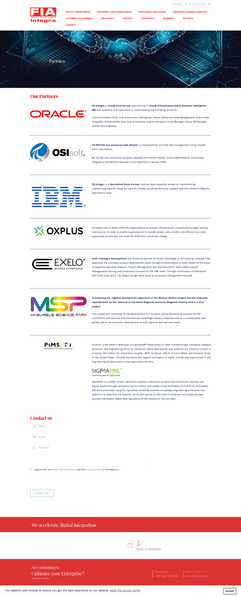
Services (127, 18)
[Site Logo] (43, 15)
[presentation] (55, 480)
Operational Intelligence (152, 11)
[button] (209, 4)
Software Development (79, 18)
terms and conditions (64, 469)
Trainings (168, 18)
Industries (107, 18)
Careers (177, 4)
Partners (188, 18)
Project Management (78, 11)
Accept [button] (230, 591)
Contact (71, 24)
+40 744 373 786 (196, 4)
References (147, 18)
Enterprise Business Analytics (190, 11)
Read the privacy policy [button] (125, 590)
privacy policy (94, 469)
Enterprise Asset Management (114, 11)
